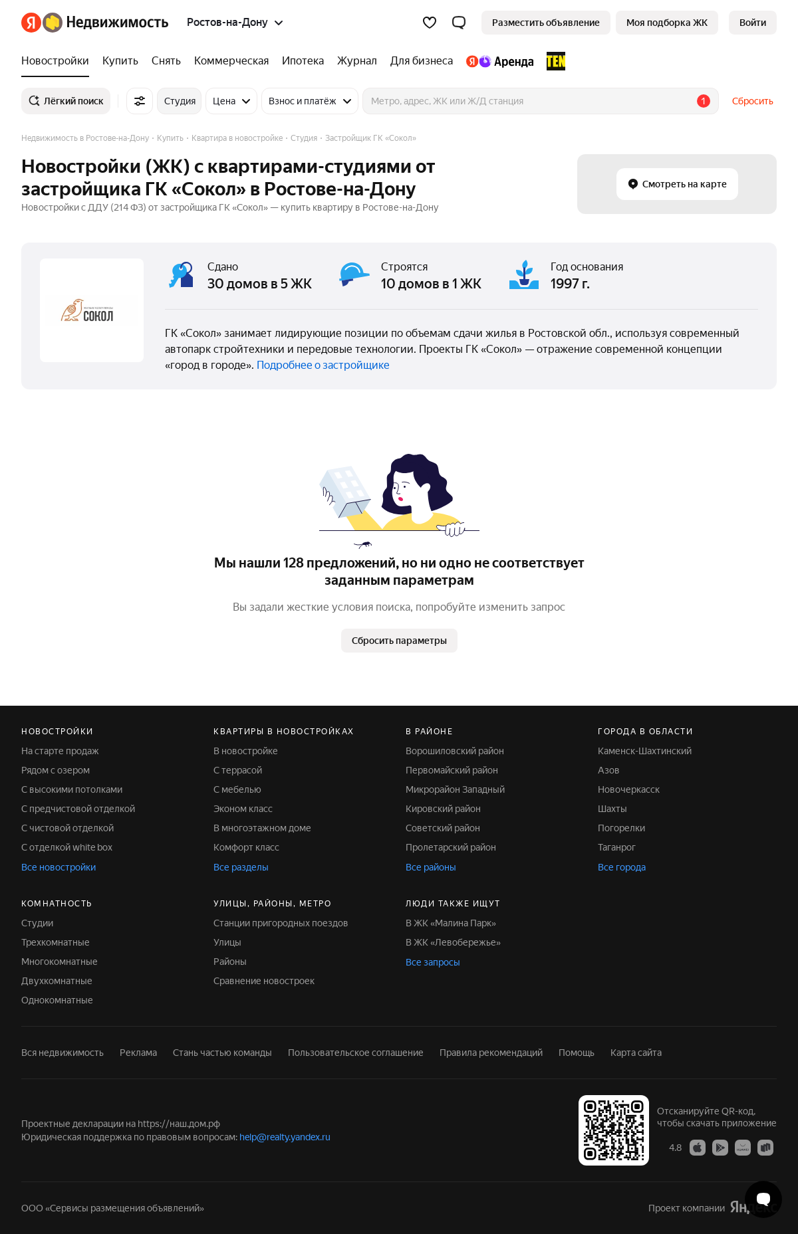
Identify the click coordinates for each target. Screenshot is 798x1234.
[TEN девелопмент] (552, 61)
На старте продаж (60, 751)
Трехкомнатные (55, 942)
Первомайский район (452, 770)
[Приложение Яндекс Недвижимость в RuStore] (765, 1147)
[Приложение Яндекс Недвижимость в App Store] (698, 1147)
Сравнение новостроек (264, 981)
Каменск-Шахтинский (645, 751)
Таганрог (617, 847)
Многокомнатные (59, 961)
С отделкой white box (66, 847)
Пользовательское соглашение (356, 1052)
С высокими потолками (71, 789)
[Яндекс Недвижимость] (105, 23)
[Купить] (120, 61)
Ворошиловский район (455, 751)
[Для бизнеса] (422, 61)
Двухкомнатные (56, 981)
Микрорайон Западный (455, 789)
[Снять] (166, 61)
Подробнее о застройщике (323, 365)
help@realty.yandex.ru (285, 1137)
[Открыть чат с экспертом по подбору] (763, 1199)
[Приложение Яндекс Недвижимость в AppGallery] (743, 1147)
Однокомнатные (57, 1000)
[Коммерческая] (231, 61)
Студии (37, 923)
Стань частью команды (222, 1052)
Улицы (227, 942)
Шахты (612, 808)
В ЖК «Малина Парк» (451, 923)
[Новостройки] (58, 61)
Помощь (577, 1052)
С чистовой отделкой (67, 828)
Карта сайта (636, 1052)
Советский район (443, 828)
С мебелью (237, 789)
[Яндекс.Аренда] (500, 61)
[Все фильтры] (139, 101)
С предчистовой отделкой (78, 808)
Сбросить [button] (752, 101)
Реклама (138, 1052)
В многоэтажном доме (262, 828)
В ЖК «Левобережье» (453, 942)
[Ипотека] (303, 61)
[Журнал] (357, 61)
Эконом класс (243, 808)
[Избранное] (430, 23)
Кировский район (443, 808)
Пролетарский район (451, 847)
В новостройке (245, 751)
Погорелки (621, 828)
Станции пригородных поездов (280, 923)
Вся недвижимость (62, 1052)
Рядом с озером (55, 770)
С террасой (237, 770)
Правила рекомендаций (491, 1052)
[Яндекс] (31, 23)
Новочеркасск (629, 789)
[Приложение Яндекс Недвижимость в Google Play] (720, 1147)
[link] (753, 23)
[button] (459, 23)
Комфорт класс (246, 847)
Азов (609, 770)
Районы (230, 961)
